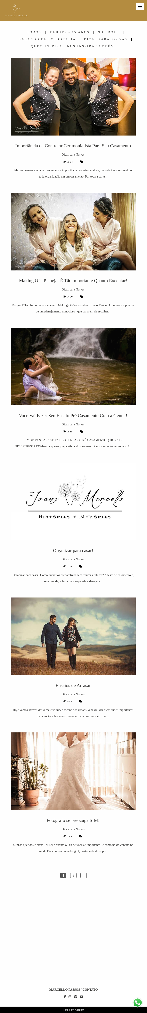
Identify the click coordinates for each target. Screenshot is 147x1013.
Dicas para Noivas (105, 39)
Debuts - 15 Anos (70, 32)
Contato (90, 989)
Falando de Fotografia (47, 39)
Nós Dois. (109, 32)
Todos (34, 32)
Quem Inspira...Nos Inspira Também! (73, 46)
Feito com (73, 1009)
